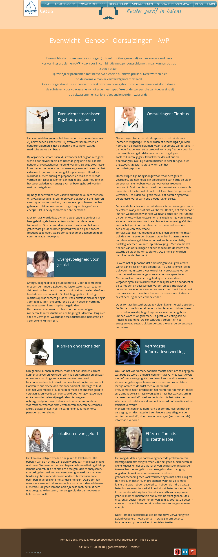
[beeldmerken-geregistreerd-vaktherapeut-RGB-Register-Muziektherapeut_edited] (177, 552)
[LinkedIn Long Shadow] (185, 552)
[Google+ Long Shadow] (192, 552)
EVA (39, 552)
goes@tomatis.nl (118, 547)
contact (134, 547)
